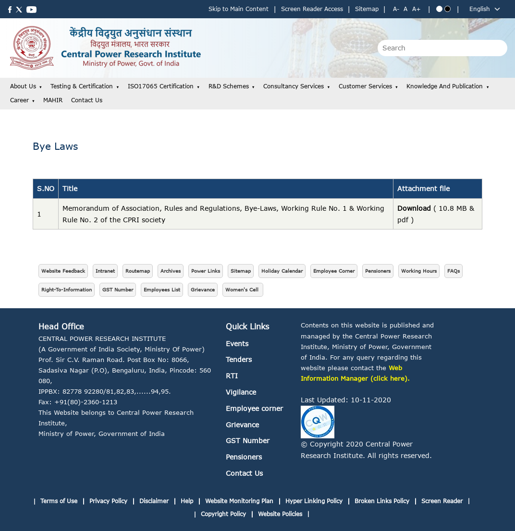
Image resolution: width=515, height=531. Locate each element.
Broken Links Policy (382, 501)
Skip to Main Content (238, 8)
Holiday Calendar (282, 271)
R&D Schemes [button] (228, 86)
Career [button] (19, 100)
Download (414, 208)
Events (237, 343)
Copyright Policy (223, 514)
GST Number (117, 289)
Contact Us (86, 100)
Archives (170, 271)
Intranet (105, 271)
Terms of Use (58, 501)
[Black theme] (447, 9)
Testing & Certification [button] (81, 86)
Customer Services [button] (365, 86)
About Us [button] (23, 86)
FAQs (453, 271)
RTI (232, 376)
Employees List (162, 289)
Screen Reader (442, 501)
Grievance (203, 289)
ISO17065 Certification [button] (161, 86)
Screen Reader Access (312, 8)
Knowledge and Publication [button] (444, 86)
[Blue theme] (439, 9)
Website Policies (280, 514)
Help (187, 501)
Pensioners (378, 271)
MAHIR (52, 100)
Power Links (205, 271)
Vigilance (241, 392)
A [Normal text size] (405, 8)
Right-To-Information (66, 289)
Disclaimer (154, 501)
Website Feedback (63, 271)
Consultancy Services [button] (293, 86)
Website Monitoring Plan (239, 501)
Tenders (239, 359)
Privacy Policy (108, 501)
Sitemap (367, 8)
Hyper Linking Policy (314, 501)
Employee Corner (334, 271)
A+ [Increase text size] (416, 8)
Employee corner (254, 408)
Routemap (137, 271)
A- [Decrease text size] (396, 8)
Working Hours (419, 271)
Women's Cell (242, 289)
